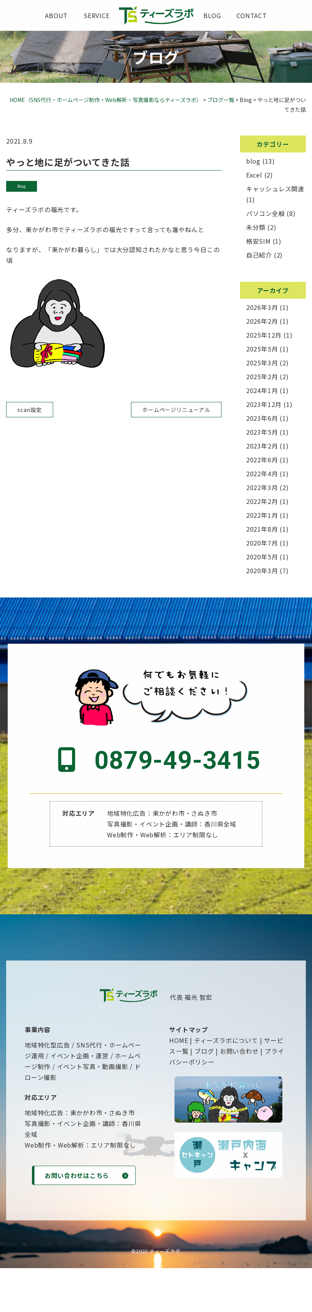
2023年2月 (262, 445)
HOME (178, 1082)
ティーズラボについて (226, 1082)
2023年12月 (264, 404)
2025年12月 (264, 335)
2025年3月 (262, 362)
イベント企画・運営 (79, 1098)
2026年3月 (262, 307)
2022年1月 (262, 515)
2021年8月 (262, 529)
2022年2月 (262, 501)
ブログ (204, 1093)
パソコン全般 (265, 213)
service (97, 15)
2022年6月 (262, 459)
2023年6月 (262, 418)
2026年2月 (262, 321)
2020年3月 (262, 570)
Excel (254, 174)
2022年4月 (262, 473)
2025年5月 (262, 348)
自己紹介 (259, 254)
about (56, 15)
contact (252, 15)
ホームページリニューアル (176, 409)
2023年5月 (262, 432)
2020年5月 (262, 556)
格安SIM (258, 241)
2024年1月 (262, 390)
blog (212, 15)
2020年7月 (262, 542)
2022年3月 (262, 487)
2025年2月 (262, 376)
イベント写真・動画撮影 (92, 1108)
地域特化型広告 (47, 1087)
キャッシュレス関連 (275, 188)
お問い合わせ (239, 1093)
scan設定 (29, 409)
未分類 (255, 227)
